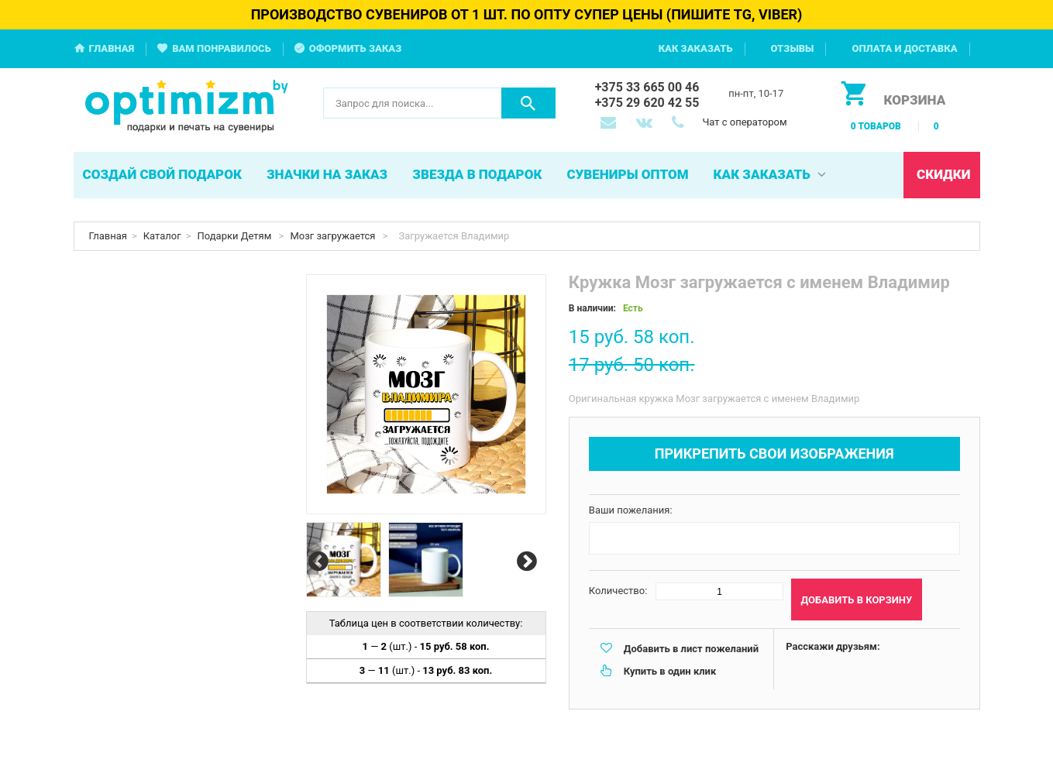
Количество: (618, 590)
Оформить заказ (355, 48)
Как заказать (696, 48)
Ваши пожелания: (631, 510)
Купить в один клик (670, 671)
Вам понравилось (221, 48)
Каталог (162, 236)
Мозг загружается (333, 236)
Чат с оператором (744, 122)
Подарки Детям (236, 236)
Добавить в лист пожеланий (691, 648)
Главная (112, 48)
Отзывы (792, 48)
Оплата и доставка (904, 48)
